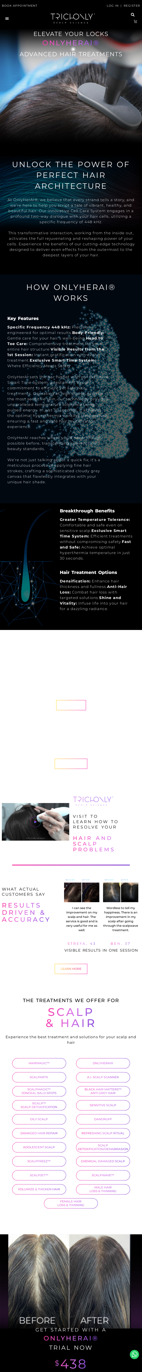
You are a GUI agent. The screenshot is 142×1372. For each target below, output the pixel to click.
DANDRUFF (103, 1119)
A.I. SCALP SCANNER (103, 1077)
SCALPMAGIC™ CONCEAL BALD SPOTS (39, 1091)
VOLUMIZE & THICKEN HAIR (39, 1189)
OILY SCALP (39, 1119)
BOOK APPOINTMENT (19, 5)
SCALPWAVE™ (103, 1175)
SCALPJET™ (39, 1175)
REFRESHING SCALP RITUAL (102, 1133)
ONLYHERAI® (103, 1063)
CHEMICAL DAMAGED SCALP (103, 1161)
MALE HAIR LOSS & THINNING (103, 1189)
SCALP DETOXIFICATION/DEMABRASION (103, 1147)
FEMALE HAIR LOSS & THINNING (70, 1203)
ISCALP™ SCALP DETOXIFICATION (39, 1105)
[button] (7, 18)
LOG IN (113, 5)
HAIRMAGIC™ (39, 1063)
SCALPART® (39, 1077)
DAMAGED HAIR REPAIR (39, 1133)
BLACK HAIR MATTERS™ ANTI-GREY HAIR (103, 1091)
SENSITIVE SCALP (103, 1105)
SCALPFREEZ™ (39, 1161)
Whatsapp (134, 1354)
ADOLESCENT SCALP (39, 1147)
